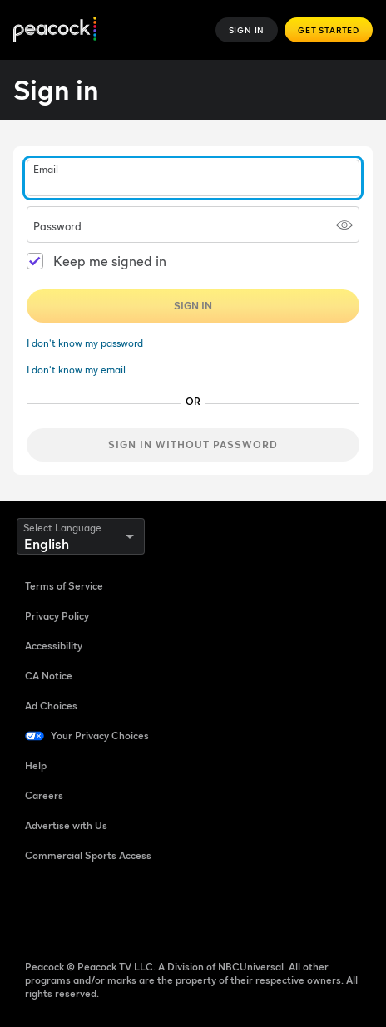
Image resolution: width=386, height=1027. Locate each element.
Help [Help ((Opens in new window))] (36, 765)
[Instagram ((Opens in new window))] (168, 909)
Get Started (328, 30)
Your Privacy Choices (100, 735)
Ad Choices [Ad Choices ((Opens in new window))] (51, 705)
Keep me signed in (109, 261)
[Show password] (344, 224)
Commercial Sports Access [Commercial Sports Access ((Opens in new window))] (88, 855)
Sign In (247, 30)
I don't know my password (85, 343)
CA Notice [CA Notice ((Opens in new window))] (48, 675)
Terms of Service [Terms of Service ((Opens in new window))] (64, 586)
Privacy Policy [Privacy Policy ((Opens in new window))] (57, 616)
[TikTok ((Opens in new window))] (81, 909)
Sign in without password (192, 444)
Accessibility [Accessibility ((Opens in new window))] (53, 645)
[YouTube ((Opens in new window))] (124, 909)
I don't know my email (76, 369)
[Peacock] (54, 30)
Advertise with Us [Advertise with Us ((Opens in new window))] (66, 825)
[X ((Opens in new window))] (211, 909)
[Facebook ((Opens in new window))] (38, 909)
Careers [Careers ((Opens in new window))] (44, 795)
